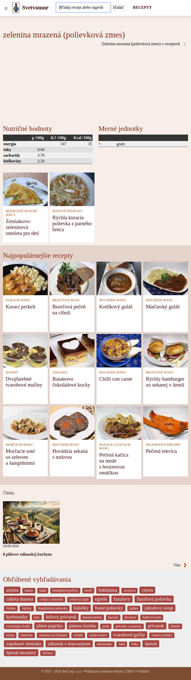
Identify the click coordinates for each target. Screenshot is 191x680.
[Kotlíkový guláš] (118, 278)
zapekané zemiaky (23, 643)
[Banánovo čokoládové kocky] (72, 350)
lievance (130, 617)
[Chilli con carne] (118, 350)
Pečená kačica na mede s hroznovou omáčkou (113, 463)
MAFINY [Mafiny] (12, 372)
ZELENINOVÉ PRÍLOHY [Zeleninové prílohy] (163, 444)
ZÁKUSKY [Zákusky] (60, 372)
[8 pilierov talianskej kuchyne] (31, 522)
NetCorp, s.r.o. (72, 671)
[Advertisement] (95, 83)
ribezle (175, 626)
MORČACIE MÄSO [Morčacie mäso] (19, 444)
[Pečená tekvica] (165, 422)
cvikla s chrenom (51, 599)
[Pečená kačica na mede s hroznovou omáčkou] (118, 422)
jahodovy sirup (158, 607)
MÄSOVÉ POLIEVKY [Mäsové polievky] (67, 211)
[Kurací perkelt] (25, 278)
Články (8, 493)
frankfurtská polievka (52, 608)
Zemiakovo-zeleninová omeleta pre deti (22, 227)
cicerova (129, 590)
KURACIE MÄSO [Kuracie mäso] (18, 300)
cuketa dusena (19, 599)
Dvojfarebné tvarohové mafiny (24, 382)
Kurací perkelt (21, 306)
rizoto (10, 635)
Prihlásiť (144, 671)
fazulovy (122, 599)
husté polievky (109, 607)
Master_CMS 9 (124, 671)
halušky (81, 607)
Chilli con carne (115, 379)
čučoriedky (104, 644)
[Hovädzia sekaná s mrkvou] (72, 422)
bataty (29, 590)
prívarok (156, 625)
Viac (180, 565)
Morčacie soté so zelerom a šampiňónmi (20, 457)
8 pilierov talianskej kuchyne (27, 554)
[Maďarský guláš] (165, 278)
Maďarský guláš (163, 306)
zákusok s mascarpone (69, 643)
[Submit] (118, 7)
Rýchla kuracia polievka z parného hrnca (72, 223)
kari (36, 617)
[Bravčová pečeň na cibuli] (72, 278)
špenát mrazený (21, 652)
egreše (101, 599)
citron (147, 590)
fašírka (10, 608)
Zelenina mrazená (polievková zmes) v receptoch (144, 44)
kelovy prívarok (61, 616)
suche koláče (98, 635)
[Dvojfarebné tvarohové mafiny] (25, 350)
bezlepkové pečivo (65, 590)
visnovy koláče (161, 635)
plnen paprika (50, 625)
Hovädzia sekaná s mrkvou (70, 454)
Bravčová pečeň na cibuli (69, 309)
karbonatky (17, 616)
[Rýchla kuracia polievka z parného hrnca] (72, 189)
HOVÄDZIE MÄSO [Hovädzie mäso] (112, 300)
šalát (122, 644)
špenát (151, 643)
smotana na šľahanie (53, 635)
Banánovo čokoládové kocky (71, 382)
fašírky (26, 608)
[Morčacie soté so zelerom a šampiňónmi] (25, 422)
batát (43, 590)
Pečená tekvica (161, 451)
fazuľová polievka (154, 599)
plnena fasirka (82, 625)
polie (105, 626)
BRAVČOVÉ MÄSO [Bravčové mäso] (66, 300)
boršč (88, 590)
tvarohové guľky (129, 634)
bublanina (107, 590)
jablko (134, 608)
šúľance (48, 653)
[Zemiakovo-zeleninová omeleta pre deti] (25, 189)
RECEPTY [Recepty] (142, 7)
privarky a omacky (128, 626)
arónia (12, 590)
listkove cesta (152, 617)
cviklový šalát (79, 599)
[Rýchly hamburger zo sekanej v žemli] (165, 350)
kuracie (113, 617)
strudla (78, 635)
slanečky (27, 635)
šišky (134, 644)
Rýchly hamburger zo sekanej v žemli (165, 382)
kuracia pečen (92, 617)
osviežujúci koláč (18, 626)
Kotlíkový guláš (115, 306)
